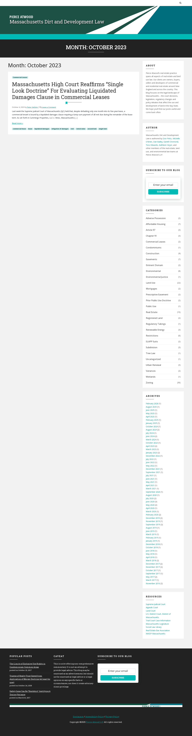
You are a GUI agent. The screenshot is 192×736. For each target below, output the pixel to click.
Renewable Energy (155, 329)
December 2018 (153, 544)
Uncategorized (153, 359)
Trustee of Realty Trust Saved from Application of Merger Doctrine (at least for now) (30, 679)
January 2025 (151, 423)
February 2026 (152, 403)
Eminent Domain (154, 265)
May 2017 (150, 577)
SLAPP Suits (152, 341)
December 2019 (153, 518)
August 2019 (151, 527)
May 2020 (150, 505)
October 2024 (152, 426)
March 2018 (151, 560)
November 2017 (153, 567)
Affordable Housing (155, 224)
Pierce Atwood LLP (94, 722)
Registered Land (154, 318)
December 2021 (153, 469)
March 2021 (151, 488)
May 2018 (150, 554)
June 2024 (150, 436)
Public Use (151, 306)
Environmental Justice (157, 276)
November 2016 (153, 583)
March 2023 (151, 449)
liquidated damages (42, 129)
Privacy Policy (112, 716)
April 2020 (150, 508)
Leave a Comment (49, 107)
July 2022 (150, 459)
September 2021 (153, 472)
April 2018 (150, 557)
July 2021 (150, 475)
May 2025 (150, 413)
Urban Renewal (153, 365)
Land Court (150, 610)
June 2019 (150, 531)
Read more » (17, 123)
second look (92, 129)
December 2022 (153, 456)
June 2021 (150, 478)
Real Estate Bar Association (158, 630)
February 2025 (152, 420)
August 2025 (151, 407)
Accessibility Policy (94, 716)
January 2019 (151, 541)
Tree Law (150, 353)
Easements (151, 259)
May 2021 (150, 482)
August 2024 (151, 429)
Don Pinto (167, 138)
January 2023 (151, 452)
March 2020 (151, 511)
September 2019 (153, 524)
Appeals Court (152, 607)
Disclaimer (78, 716)
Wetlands (150, 376)
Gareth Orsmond (171, 141)
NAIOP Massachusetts (155, 633)
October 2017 (152, 570)
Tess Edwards (152, 145)
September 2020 (153, 492)
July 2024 (150, 433)
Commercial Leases (20, 77)
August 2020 (151, 495)
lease (30, 129)
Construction (152, 253)
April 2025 (150, 416)
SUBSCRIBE (163, 192)
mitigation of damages (60, 129)
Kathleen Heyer (165, 145)
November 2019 (153, 521)
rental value (80, 129)
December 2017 (153, 564)
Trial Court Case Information (158, 620)
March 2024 (151, 439)
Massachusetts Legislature (157, 624)
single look (103, 129)
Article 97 (150, 229)
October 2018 (152, 547)
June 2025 (150, 410)
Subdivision (151, 347)
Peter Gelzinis (32, 107)
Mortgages (151, 288)
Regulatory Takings (156, 323)
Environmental (153, 271)
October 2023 (152, 442)
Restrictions (152, 335)
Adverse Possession (156, 218)
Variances (151, 370)
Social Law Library (153, 627)
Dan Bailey (158, 141)
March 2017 (151, 580)
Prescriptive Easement (157, 294)
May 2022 (150, 465)
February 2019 (152, 537)
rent (72, 129)
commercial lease (19, 129)
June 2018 (150, 550)
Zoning (149, 382)
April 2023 (150, 446)
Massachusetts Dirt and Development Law (57, 21)
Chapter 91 (151, 235)
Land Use (150, 282)
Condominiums (153, 247)
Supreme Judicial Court (155, 604)
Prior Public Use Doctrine (158, 300)
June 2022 (150, 462)
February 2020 (152, 514)
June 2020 (150, 501)
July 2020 (150, 498)
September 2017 (153, 573)
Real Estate (151, 312)
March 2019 (151, 534)
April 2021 (150, 485)
